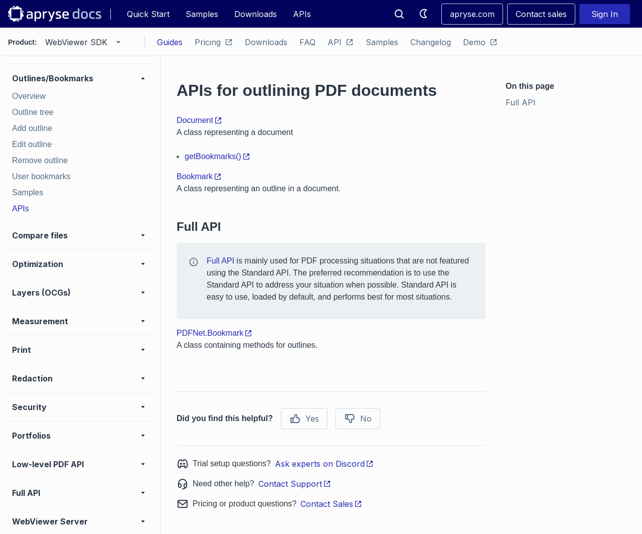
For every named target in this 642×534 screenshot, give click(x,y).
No (358, 419)
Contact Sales (331, 504)
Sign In (604, 14)
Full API (220, 260)
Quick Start (148, 14)
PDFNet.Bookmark (214, 333)
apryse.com (472, 14)
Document (199, 120)
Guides (170, 42)
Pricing (214, 42)
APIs (302, 14)
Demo (480, 42)
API (341, 42)
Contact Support (294, 484)
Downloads (255, 14)
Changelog (430, 42)
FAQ (307, 42)
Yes (304, 419)
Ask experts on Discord (324, 464)
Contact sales (541, 14)
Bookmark (199, 176)
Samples (202, 14)
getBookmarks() (217, 156)
